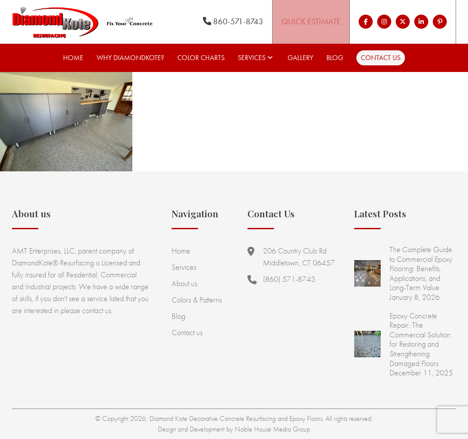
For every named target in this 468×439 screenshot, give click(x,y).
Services (252, 57)
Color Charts (201, 57)
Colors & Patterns (197, 300)
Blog (334, 57)
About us (184, 283)
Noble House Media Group (272, 429)
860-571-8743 (233, 21)
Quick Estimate (311, 21)
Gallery (300, 57)
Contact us (381, 57)
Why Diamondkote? (130, 57)
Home (73, 57)
